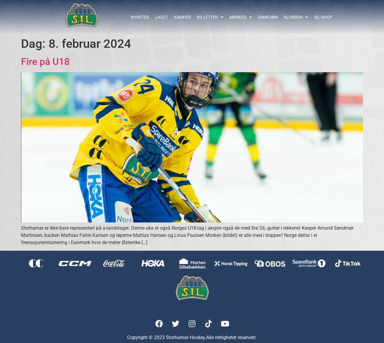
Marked (241, 17)
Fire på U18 (45, 61)
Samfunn (268, 17)
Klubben (296, 17)
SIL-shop (323, 17)
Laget (161, 17)
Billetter (210, 17)
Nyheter (140, 17)
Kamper (182, 17)
